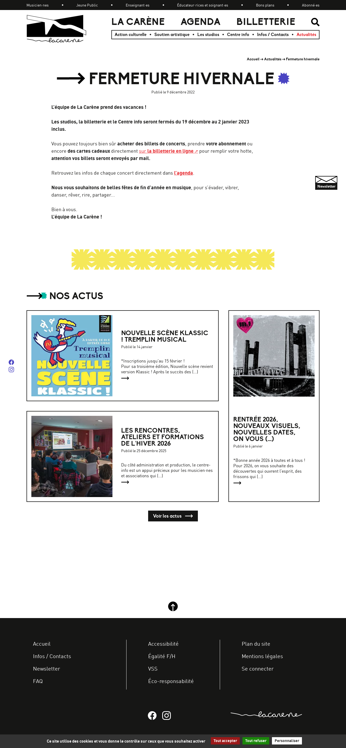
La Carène (138, 22)
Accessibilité (163, 643)
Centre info (238, 34)
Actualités (306, 34)
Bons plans (265, 5)
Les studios (208, 34)
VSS (153, 668)
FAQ (38, 681)
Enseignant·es (137, 5)
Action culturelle (131, 34)
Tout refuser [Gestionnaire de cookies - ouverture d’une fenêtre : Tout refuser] (256, 740)
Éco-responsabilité (171, 681)
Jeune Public (87, 5)
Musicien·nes (37, 5)
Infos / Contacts (273, 34)
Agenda (201, 22)
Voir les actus (173, 516)
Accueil (253, 59)
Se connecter (258, 668)
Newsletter (46, 668)
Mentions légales (262, 656)
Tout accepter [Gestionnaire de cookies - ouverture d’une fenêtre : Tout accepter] (225, 740)
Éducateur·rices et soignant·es (202, 5)
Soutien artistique (171, 34)
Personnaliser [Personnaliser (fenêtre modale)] (287, 740)
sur (166, 151)
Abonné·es (311, 5)
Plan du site (256, 643)
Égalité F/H (161, 656)
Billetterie (266, 22)
